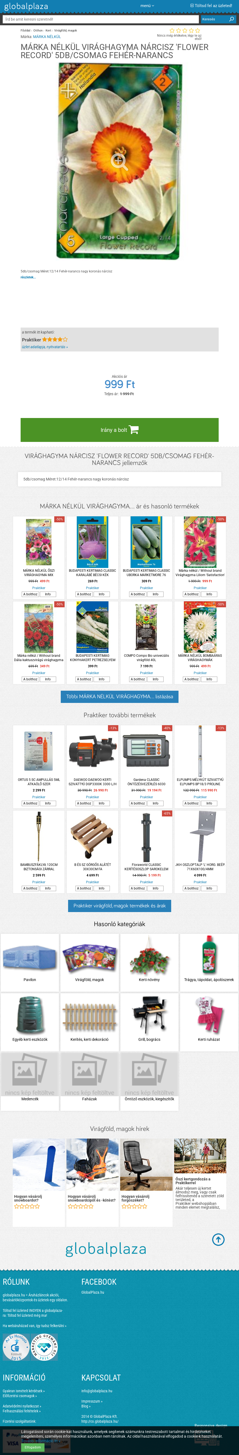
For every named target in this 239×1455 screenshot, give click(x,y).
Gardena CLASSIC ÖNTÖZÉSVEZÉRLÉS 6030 (146, 782)
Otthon (38, 30)
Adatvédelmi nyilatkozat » (22, 1406)
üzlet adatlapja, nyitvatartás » (45, 347)
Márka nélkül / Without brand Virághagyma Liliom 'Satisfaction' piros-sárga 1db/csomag (200, 573)
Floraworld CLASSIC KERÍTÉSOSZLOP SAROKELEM (146, 867)
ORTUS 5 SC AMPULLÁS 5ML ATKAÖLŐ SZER (39, 782)
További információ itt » (40, 1441)
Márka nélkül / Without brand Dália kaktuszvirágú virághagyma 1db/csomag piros (38, 658)
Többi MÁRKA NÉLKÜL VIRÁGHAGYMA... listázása (119, 696)
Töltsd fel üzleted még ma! (27, 1315)
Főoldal (25, 30)
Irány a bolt (120, 429)
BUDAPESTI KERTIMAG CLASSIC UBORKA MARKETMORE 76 (146, 573)
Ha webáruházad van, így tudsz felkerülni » (34, 1326)
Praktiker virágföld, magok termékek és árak (120, 906)
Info (48, 594)
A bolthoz (30, 594)
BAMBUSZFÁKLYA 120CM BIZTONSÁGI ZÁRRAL (39, 867)
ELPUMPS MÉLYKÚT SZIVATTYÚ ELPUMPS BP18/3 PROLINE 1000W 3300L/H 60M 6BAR (200, 782)
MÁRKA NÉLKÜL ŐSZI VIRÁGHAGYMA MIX (39, 573)
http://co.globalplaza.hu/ (100, 1421)
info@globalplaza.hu (96, 1391)
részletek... (28, 277)
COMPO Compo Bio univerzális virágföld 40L (146, 658)
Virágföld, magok (65, 30)
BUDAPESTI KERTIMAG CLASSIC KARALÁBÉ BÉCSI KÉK (92, 573)
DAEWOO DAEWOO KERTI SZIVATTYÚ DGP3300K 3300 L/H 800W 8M (93, 782)
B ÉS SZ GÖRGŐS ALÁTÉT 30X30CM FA (92, 867)
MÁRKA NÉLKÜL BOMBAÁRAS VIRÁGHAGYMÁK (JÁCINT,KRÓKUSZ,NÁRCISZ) (200, 658)
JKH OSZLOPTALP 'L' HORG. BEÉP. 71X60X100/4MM (200, 867)
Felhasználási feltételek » (22, 1411)
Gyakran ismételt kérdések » (24, 1391)
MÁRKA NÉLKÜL (47, 36)
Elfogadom (33, 1447)
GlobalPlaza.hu (92, 1292)
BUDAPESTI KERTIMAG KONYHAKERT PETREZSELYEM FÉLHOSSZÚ (92, 658)
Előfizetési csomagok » (20, 1396)
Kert (48, 30)
